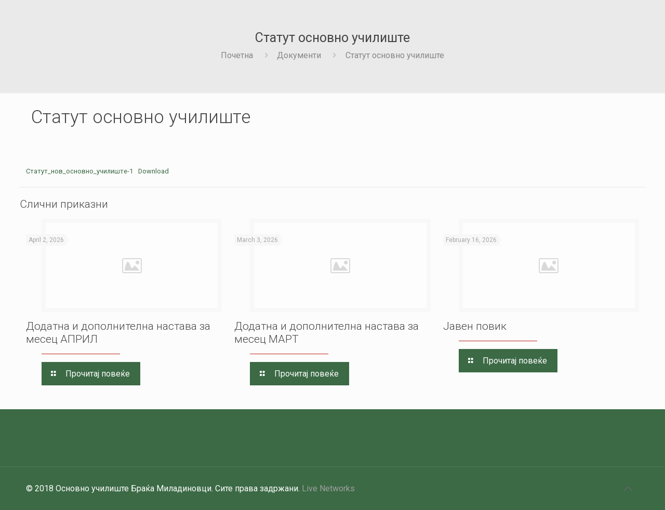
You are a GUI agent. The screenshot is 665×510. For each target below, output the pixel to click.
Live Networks (328, 488)
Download (153, 171)
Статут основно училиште (394, 55)
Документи (299, 55)
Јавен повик (475, 326)
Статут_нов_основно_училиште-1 (79, 171)
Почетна (237, 55)
